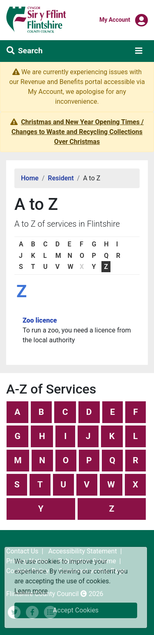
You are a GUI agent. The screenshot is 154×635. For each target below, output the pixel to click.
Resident (61, 178)
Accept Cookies (76, 610)
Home (30, 178)
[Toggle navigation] (138, 51)
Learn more (31, 590)
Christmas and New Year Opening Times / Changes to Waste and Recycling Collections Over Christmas (77, 132)
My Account (114, 19)
